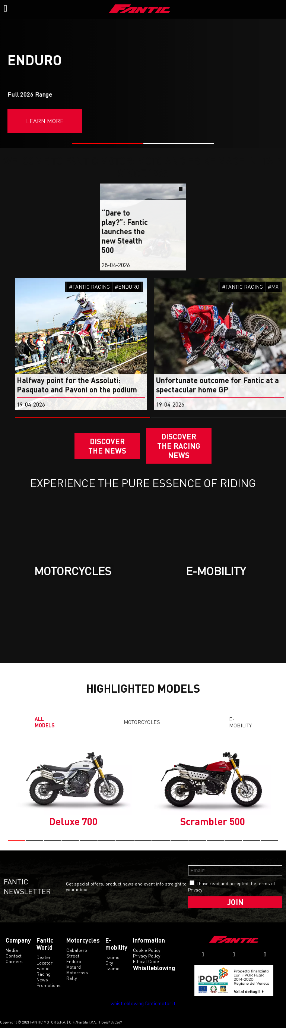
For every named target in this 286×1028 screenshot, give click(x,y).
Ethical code (146, 961)
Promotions (48, 985)
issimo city (112, 960)
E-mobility (240, 722)
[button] (107, 143)
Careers (14, 961)
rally (71, 978)
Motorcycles (142, 722)
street (72, 956)
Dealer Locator (44, 960)
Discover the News (107, 446)
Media (12, 950)
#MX (273, 286)
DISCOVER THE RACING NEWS (178, 446)
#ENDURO (127, 286)
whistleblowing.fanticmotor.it (143, 1003)
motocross (77, 972)
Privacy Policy (146, 956)
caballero (76, 950)
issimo (112, 968)
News (42, 979)
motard (73, 967)
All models (45, 722)
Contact (14, 956)
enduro (73, 961)
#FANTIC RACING (89, 286)
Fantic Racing (43, 971)
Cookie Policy (146, 950)
